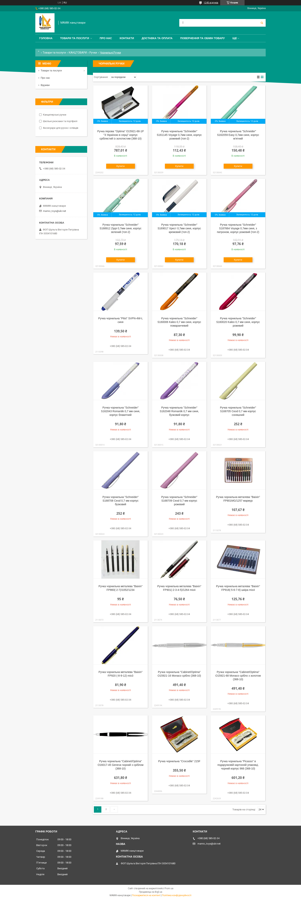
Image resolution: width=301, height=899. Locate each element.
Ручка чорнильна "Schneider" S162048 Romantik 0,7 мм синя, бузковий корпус (179, 411)
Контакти (127, 38)
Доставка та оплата (157, 38)
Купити (121, 166)
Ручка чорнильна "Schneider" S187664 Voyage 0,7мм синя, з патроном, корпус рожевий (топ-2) (238, 228)
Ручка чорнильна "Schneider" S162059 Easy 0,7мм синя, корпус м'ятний (238, 135)
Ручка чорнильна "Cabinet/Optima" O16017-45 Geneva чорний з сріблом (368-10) (120, 765)
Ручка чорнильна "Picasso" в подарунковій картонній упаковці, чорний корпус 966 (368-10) (238, 765)
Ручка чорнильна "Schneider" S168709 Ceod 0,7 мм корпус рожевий (179, 500)
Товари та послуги (74, 38)
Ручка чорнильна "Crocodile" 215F (179, 761)
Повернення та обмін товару (202, 38)
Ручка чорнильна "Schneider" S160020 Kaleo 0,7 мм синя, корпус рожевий (238, 322)
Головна (45, 38)
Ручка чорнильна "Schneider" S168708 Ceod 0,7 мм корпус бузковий (121, 500)
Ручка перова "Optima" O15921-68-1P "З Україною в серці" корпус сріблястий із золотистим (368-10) (120, 135)
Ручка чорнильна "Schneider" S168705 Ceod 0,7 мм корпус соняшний (238, 411)
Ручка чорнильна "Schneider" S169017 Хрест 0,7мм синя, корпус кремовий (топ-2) (179, 228)
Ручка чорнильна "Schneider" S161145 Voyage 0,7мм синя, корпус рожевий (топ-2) (179, 135)
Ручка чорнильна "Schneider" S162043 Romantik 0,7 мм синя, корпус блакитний (120, 411)
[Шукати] (262, 23)
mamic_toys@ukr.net (54, 211)
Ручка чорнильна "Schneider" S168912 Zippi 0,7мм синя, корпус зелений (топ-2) (120, 228)
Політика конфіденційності (176, 895)
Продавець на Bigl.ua (150, 892)
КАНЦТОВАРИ (78, 52)
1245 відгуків (211, 2)
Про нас (106, 38)
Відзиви (45, 85)
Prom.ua (169, 888)
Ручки (93, 52)
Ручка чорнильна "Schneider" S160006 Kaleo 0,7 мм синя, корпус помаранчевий (179, 322)
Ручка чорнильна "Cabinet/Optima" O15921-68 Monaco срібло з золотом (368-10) (238, 675)
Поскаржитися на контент (146, 895)
